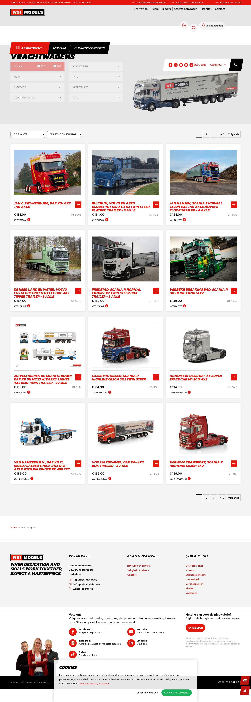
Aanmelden (197, 642)
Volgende (233, 134)
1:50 (43, 66)
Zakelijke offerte (81, 603)
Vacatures (191, 607)
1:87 (58, 66)
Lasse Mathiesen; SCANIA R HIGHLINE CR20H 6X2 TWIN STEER (119, 384)
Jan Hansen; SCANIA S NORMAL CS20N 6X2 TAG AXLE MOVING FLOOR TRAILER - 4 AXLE (196, 207)
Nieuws (123, 14)
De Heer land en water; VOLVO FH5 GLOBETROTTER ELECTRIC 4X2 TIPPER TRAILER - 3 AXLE (41, 296)
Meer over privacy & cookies (94, 683)
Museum (190, 584)
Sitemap (14, 696)
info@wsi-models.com (84, 598)
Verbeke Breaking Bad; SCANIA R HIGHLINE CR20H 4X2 (199, 294)
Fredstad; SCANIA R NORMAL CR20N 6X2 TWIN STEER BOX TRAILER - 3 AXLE (116, 296)
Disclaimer (27, 696)
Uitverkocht (99, 399)
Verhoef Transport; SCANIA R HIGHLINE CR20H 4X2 (196, 474)
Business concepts (196, 589)
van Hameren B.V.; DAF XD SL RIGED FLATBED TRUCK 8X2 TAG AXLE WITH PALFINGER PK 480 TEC (42, 476)
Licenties (163, 14)
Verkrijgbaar (178, 399)
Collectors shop (195, 580)
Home (13, 541)
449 (222, 134)
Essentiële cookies (147, 693)
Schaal (18, 66)
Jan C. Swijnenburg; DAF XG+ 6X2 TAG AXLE (42, 205)
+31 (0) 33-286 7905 (83, 594)
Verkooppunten (194, 598)
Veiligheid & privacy (138, 584)
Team (112, 14)
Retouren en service (138, 580)
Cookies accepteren (176, 693)
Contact (177, 14)
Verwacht (20, 220)
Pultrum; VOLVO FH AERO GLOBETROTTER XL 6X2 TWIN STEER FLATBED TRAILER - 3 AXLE (121, 207)
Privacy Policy (42, 696)
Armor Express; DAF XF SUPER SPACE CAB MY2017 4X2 (196, 384)
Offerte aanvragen (143, 14)
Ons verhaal (98, 14)
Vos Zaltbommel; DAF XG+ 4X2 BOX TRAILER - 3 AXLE (118, 474)
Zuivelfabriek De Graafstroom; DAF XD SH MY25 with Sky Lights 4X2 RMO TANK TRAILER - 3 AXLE (43, 386)
